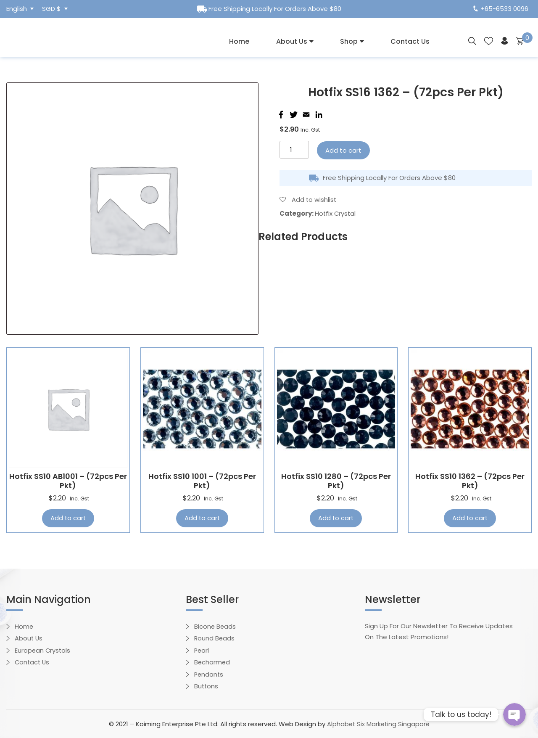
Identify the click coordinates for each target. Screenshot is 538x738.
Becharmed (212, 662)
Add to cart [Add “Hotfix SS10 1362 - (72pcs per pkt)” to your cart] (470, 518)
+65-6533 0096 (500, 8)
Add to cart (343, 150)
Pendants (209, 674)
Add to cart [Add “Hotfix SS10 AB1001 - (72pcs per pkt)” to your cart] (68, 518)
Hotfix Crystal (336, 213)
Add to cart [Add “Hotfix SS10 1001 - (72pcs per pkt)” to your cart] (202, 518)
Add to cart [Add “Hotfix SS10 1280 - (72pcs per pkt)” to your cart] (336, 518)
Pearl (202, 650)
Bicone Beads (215, 626)
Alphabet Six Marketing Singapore (378, 723)
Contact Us (410, 41)
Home (239, 41)
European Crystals (43, 650)
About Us (291, 41)
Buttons (206, 686)
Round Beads (214, 638)
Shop (349, 41)
